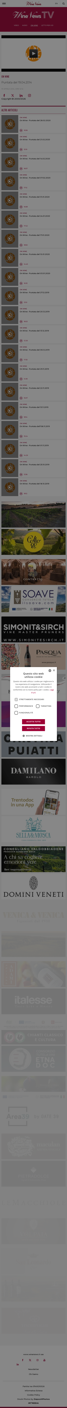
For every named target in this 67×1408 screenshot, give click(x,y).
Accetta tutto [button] (33, 721)
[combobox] (49, 670)
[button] (33, 735)
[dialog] (33, 704)
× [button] (54, 670)
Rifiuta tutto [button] (33, 728)
